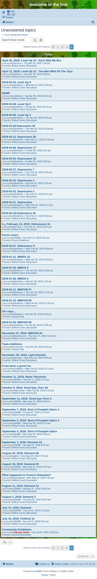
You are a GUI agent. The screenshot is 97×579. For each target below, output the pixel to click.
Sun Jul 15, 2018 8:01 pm (36, 521)
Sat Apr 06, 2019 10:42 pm (38, 96)
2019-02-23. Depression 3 (18, 180)
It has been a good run (16, 365)
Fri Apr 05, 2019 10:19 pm (39, 107)
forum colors (10, 234)
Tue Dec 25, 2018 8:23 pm (38, 347)
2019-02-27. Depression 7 (18, 169)
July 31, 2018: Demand (16, 507)
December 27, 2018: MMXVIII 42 (22, 333)
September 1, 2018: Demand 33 (22, 442)
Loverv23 (18, 347)
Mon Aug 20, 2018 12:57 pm (37, 467)
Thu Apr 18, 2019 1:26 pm (37, 63)
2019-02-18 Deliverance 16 (19, 213)
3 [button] (67, 47)
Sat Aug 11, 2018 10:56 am (36, 488)
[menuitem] (11, 11)
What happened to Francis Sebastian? (26, 474)
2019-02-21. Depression (17, 202)
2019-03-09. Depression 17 (19, 147)
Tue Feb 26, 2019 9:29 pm (39, 172)
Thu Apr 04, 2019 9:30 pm (39, 117)
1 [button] (57, 47)
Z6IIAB (17, 237)
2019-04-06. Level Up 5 (16, 104)
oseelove (18, 96)
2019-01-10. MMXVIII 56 (17, 300)
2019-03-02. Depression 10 (19, 158)
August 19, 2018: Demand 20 (20, 464)
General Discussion (21, 535)
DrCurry (18, 63)
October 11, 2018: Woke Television (24, 376)
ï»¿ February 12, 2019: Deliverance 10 (26, 224)
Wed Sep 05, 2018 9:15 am (36, 423)
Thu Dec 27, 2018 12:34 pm (42, 336)
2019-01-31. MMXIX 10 (16, 256)
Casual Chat (17, 316)
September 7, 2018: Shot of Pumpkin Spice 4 (30, 409)
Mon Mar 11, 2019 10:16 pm (40, 139)
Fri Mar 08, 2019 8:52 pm (38, 150)
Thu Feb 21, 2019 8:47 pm (39, 194)
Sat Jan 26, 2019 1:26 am (38, 281)
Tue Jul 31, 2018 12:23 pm (36, 510)
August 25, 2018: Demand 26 (20, 453)
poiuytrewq (19, 477)
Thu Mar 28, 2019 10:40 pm (40, 128)
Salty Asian (19, 390)
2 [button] (62, 47)
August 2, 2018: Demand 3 (19, 496)
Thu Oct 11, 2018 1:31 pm (36, 379)
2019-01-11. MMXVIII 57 (17, 289)
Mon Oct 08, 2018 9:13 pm (40, 390)
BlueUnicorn (20, 336)
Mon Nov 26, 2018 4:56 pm (38, 357)
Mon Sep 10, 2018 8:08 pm (36, 401)
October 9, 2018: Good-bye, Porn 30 (25, 387)
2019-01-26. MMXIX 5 (15, 278)
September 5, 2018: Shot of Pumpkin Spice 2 (30, 420)
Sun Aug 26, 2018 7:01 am (35, 456)
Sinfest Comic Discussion (24, 65)
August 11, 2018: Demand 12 (20, 485)
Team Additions (12, 344)
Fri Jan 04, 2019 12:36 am (39, 325)
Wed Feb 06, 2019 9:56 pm (39, 248)
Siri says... (8, 311)
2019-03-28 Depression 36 (18, 125)
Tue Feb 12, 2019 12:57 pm (38, 227)
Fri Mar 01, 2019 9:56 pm (38, 161)
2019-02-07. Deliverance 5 (18, 245)
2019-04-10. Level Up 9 (16, 82)
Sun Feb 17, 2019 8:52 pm (39, 216)
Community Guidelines (17, 529)
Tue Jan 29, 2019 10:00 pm (39, 270)
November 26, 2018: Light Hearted (24, 354)
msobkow (18, 368)
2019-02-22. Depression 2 (18, 191)
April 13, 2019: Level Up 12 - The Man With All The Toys (37, 71)
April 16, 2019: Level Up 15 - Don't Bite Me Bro (31, 60)
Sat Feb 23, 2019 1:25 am (39, 183)
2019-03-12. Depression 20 (19, 136)
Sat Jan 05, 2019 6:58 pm (38, 314)
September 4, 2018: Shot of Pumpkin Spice (29, 431)
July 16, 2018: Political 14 (18, 518)
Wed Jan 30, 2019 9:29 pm (39, 259)
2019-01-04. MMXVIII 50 (17, 322)
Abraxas (18, 357)
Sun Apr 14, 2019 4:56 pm (37, 74)
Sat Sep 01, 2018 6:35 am (36, 445)
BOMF (6, 93)
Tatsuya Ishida (21, 532)
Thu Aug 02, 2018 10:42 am (37, 499)
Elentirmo (18, 85)
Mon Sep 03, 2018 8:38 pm (36, 434)
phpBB (38, 571)
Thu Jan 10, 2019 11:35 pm (39, 292)
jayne (16, 456)
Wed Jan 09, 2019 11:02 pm (40, 303)
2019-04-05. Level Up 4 (16, 114)
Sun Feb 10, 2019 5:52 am (36, 237)
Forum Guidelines (20, 240)
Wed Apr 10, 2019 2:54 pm (39, 85)
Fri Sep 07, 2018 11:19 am (36, 412)
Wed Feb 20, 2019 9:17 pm (39, 205)
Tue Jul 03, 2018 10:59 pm (45, 532)
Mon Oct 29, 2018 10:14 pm (40, 368)
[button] (53, 46)
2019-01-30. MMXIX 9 (15, 267)
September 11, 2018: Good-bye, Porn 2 (26, 398)
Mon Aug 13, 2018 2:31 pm (40, 477)
